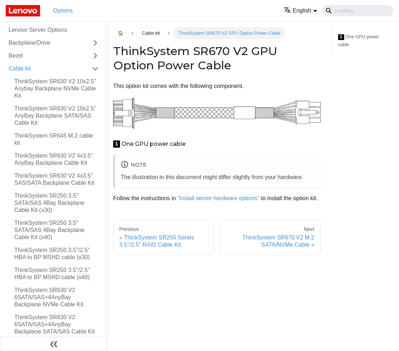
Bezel (16, 56)
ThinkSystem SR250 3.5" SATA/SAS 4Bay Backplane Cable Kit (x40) (49, 230)
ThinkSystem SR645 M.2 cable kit (53, 139)
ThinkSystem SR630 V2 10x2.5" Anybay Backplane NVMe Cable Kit (55, 88)
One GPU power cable (358, 40)
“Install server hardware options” (219, 198)
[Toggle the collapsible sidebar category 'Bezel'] (95, 55)
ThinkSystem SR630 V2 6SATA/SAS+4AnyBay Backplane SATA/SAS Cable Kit (54, 324)
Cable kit (20, 68)
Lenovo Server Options (38, 30)
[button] (300, 11)
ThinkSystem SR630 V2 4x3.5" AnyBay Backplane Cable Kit (53, 159)
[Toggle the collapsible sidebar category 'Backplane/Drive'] (95, 43)
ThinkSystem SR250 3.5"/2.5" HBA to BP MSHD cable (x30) (52, 253)
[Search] (357, 10)
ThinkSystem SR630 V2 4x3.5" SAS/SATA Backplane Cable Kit (54, 179)
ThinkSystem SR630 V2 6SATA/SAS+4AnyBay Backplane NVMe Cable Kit (48, 297)
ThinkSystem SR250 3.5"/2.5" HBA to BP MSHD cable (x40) (52, 273)
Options (63, 11)
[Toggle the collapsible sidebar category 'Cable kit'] (95, 68)
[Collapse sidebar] (53, 344)
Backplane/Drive (30, 43)
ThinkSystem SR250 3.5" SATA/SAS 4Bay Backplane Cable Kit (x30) (49, 203)
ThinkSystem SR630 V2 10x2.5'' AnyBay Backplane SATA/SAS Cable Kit (55, 115)
